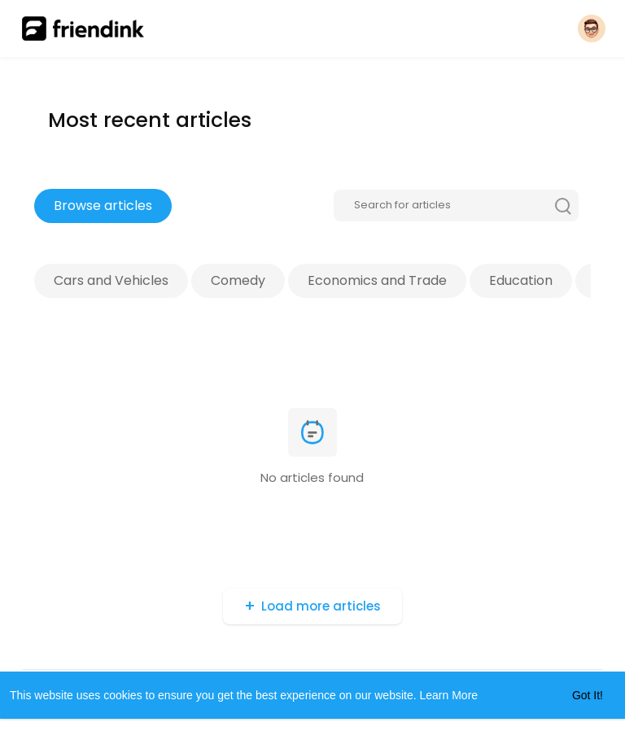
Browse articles (103, 205)
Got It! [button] (587, 695)
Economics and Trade (377, 280)
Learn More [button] (449, 695)
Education (521, 280)
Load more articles (321, 606)
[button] (591, 28)
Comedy (238, 280)
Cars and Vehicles (111, 280)
